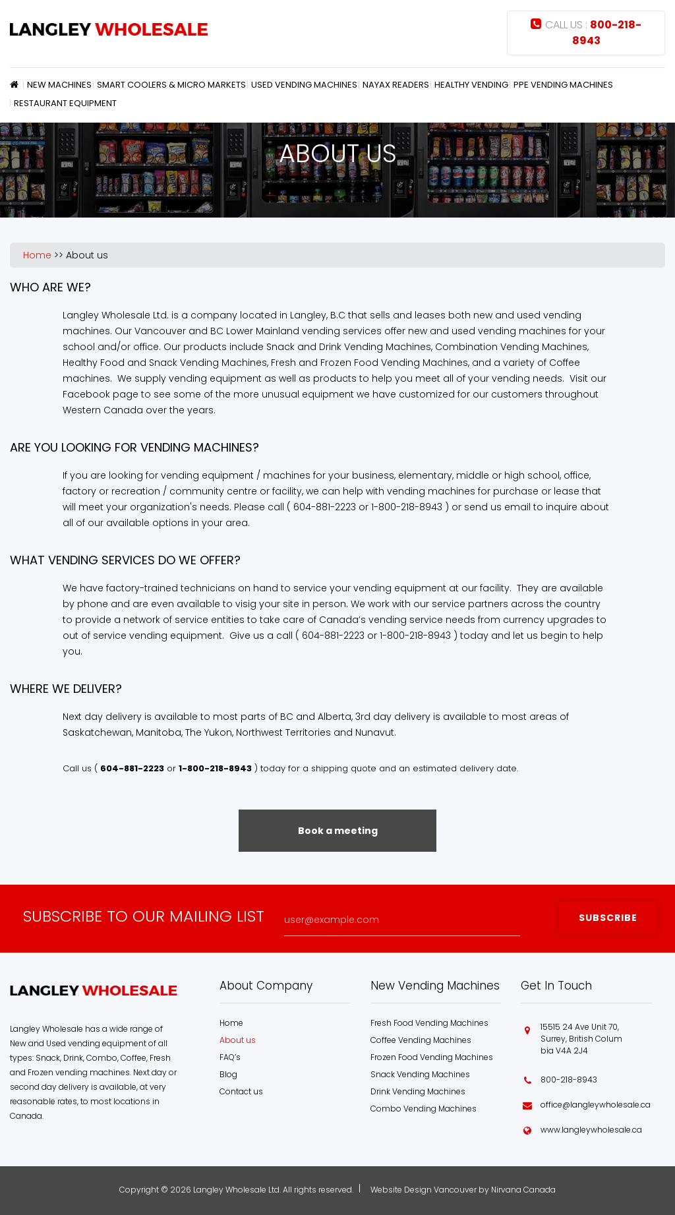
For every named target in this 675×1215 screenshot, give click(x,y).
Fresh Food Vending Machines (429, 1022)
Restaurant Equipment (65, 103)
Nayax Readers (396, 84)
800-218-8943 (569, 1079)
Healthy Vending (471, 84)
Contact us (241, 1091)
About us (87, 255)
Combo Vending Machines (423, 1108)
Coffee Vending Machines (420, 1040)
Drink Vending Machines (417, 1091)
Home (16, 84)
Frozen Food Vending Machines (431, 1057)
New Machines (59, 84)
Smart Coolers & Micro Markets (171, 84)
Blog (228, 1074)
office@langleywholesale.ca (596, 1104)
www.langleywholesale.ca (591, 1129)
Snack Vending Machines (420, 1074)
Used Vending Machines (304, 84)
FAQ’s (230, 1057)
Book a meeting (338, 830)
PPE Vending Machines (563, 84)
